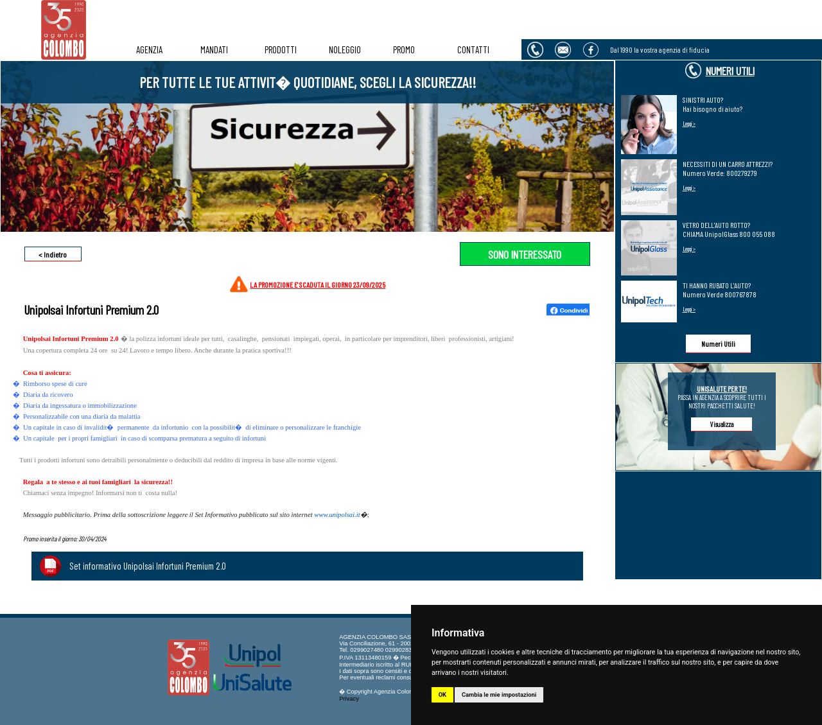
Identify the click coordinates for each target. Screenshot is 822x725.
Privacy (349, 698)
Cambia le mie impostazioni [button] (499, 694)
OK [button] (442, 694)
